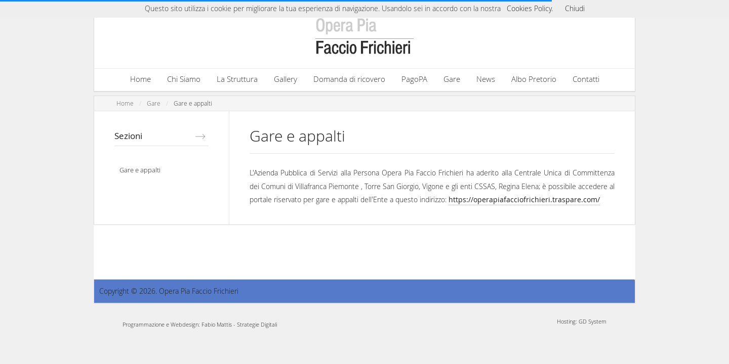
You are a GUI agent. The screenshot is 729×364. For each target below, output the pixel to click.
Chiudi (575, 8)
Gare (451, 79)
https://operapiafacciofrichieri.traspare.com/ (524, 199)
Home (140, 79)
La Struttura (237, 79)
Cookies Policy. (530, 8)
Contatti (586, 79)
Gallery (285, 79)
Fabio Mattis (216, 324)
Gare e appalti (193, 103)
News (485, 79)
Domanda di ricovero (349, 79)
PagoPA (414, 79)
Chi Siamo (183, 79)
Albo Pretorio (533, 79)
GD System (592, 321)
